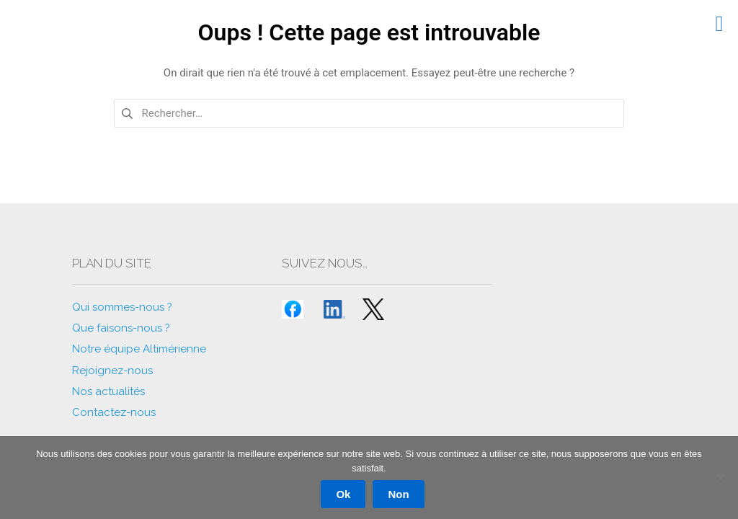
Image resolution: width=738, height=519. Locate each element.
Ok (343, 494)
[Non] (720, 478)
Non (398, 494)
